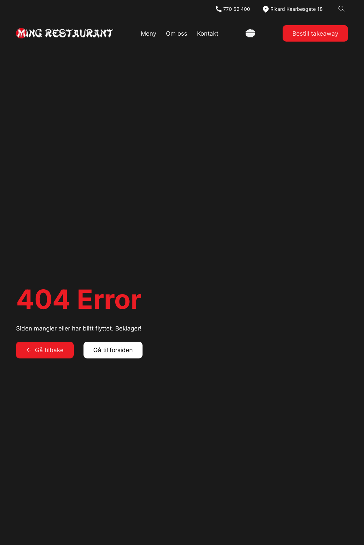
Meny (148, 33)
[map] (292, 9)
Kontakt (207, 33)
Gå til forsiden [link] (113, 350)
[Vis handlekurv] (250, 33)
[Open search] (341, 8)
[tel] (232, 9)
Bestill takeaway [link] (315, 33)
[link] (64, 33)
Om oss (176, 33)
